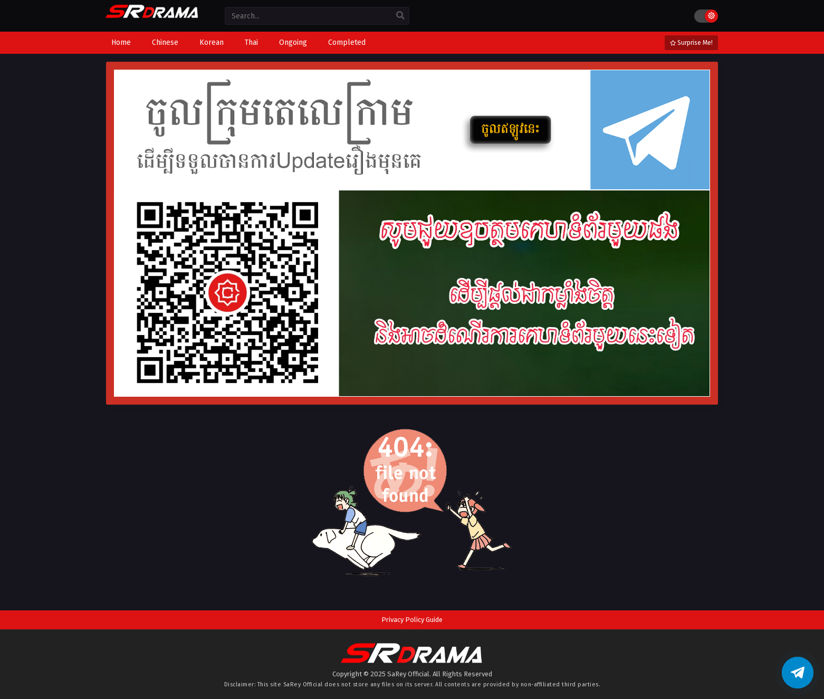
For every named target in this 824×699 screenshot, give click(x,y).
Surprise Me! (691, 42)
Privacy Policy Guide (412, 620)
